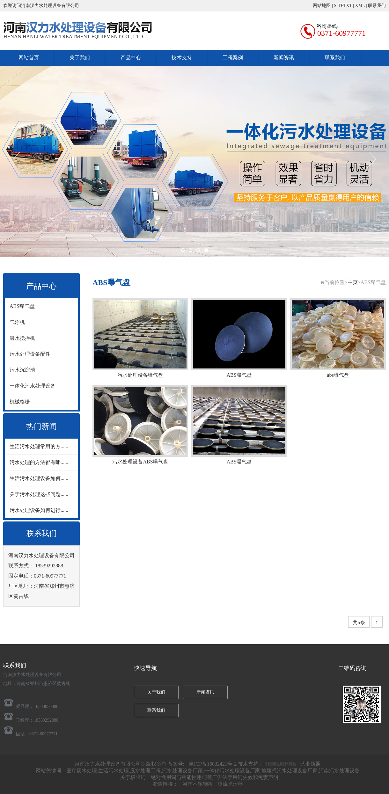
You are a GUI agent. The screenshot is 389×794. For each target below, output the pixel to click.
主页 (353, 282)
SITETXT (343, 5)
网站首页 (28, 57)
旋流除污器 (230, 784)
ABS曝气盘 (22, 306)
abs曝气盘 (338, 375)
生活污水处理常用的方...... (39, 446)
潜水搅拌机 (22, 338)
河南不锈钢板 (197, 784)
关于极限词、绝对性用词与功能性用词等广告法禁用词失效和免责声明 (199, 777)
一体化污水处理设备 (32, 386)
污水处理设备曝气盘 (140, 375)
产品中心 (131, 57)
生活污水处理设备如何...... (39, 478)
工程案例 (233, 57)
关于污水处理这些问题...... (39, 494)
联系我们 (377, 5)
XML (360, 5)
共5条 (359, 622)
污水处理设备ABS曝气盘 (140, 461)
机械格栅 (20, 401)
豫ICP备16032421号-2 (213, 764)
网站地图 (322, 5)
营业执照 (310, 764)
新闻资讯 (284, 57)
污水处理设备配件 (30, 354)
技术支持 (182, 57)
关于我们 (80, 57)
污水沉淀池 (22, 370)
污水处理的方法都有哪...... (39, 462)
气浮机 (17, 322)
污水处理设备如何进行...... (39, 510)
